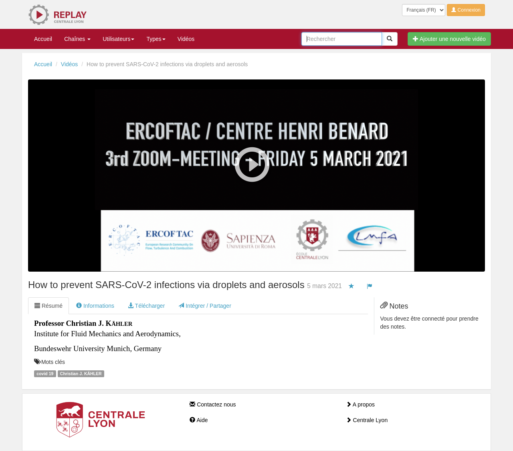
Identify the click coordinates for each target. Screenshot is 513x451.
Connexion (466, 10)
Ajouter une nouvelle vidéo (449, 39)
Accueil (43, 39)
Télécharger (146, 306)
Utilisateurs (118, 39)
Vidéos (186, 39)
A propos (360, 404)
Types (155, 39)
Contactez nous (213, 404)
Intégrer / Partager (204, 306)
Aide (199, 420)
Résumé (48, 306)
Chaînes (77, 39)
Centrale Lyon (367, 420)
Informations (95, 306)
